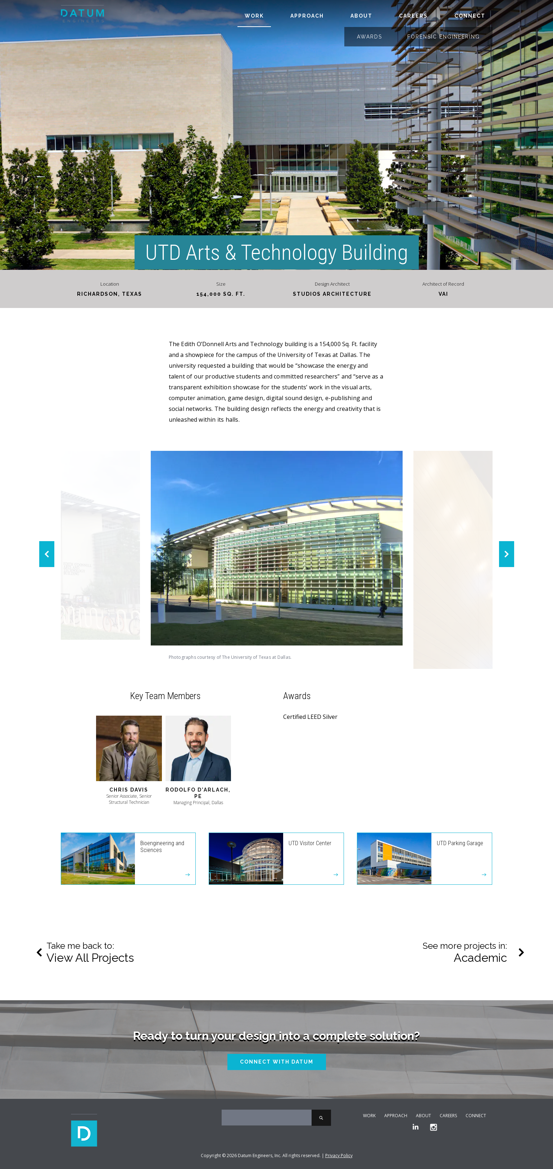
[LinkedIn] (415, 1127)
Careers (413, 16)
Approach (307, 16)
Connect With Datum (276, 1062)
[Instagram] (433, 1127)
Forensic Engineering (443, 37)
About (361, 16)
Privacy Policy (339, 1155)
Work (254, 16)
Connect (469, 16)
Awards (369, 37)
